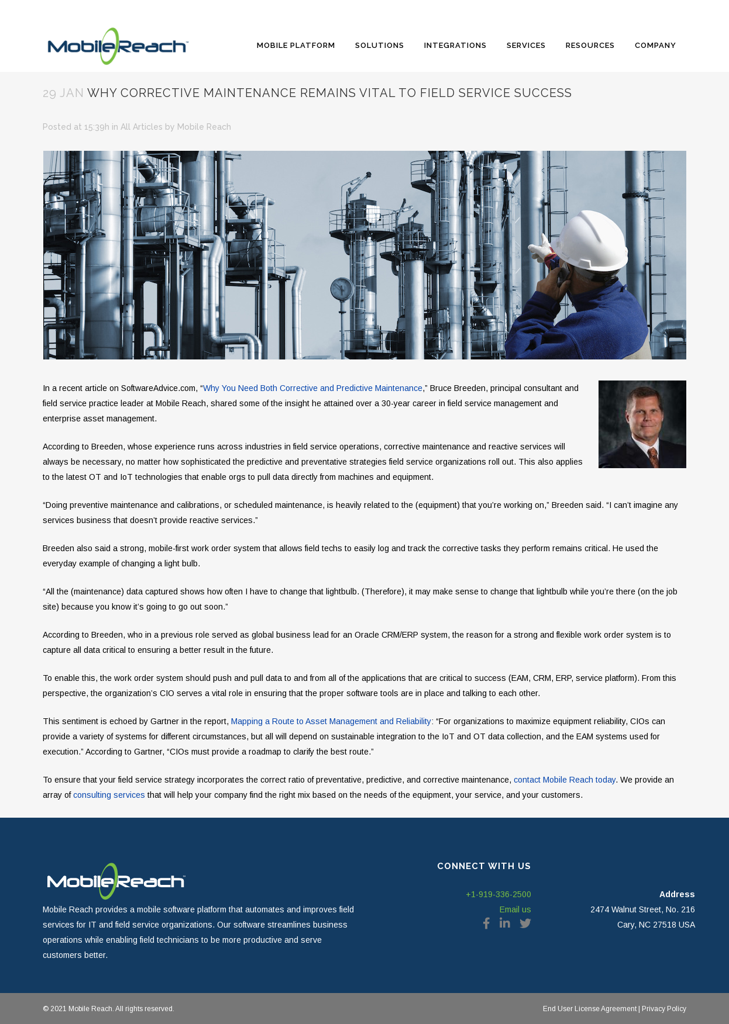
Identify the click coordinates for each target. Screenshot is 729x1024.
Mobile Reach (204, 127)
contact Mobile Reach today (564, 779)
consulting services (109, 795)
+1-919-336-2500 (498, 894)
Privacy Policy (663, 1009)
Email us (515, 909)
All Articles (142, 127)
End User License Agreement (590, 1009)
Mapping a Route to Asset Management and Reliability (331, 721)
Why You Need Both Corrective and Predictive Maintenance (312, 388)
